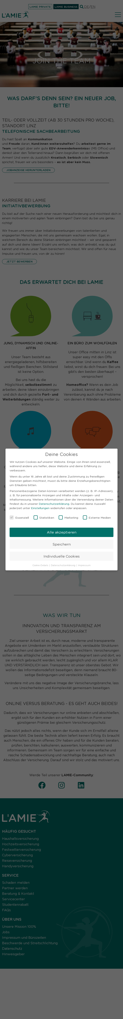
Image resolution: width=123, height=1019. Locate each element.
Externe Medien (97, 517)
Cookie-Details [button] (40, 564)
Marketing (68, 517)
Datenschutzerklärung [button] (63, 564)
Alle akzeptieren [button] (61, 531)
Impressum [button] (84, 564)
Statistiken (44, 517)
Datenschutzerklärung (54, 503)
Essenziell (19, 517)
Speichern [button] (62, 543)
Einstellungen (40, 507)
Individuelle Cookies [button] (62, 555)
